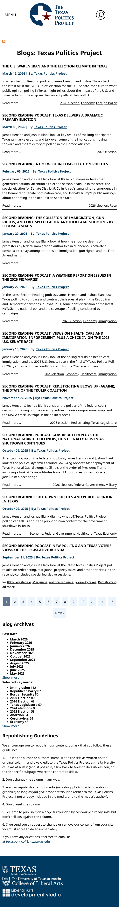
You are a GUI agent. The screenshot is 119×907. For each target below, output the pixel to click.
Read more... (11, 103)
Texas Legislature (104, 422)
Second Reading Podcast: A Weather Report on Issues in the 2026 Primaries (56, 277)
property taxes (85, 582)
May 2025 (17, 673)
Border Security (22, 694)
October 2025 (20, 656)
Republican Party (23, 691)
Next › (59, 613)
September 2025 (22, 660)
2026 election (70, 103)
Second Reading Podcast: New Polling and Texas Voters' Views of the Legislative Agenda (57, 548)
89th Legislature (19, 582)
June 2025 (17, 670)
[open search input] (100, 15)
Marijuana (39, 582)
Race (113, 205)
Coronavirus (20, 718)
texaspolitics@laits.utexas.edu (28, 841)
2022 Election (20, 711)
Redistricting (80, 422)
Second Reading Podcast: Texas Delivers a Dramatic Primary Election (52, 117)
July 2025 (17, 666)
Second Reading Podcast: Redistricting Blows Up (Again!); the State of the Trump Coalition (58, 388)
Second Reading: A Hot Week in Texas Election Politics (55, 164)
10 (82, 602)
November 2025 (22, 653)
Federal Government (89, 484)
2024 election (20, 708)
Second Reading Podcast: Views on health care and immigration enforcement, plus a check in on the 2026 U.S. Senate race (55, 337)
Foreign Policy (106, 103)
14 (101, 602)
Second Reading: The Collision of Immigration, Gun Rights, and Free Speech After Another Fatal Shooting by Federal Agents (57, 222)
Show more (10, 677)
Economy (87, 103)
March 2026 (19, 639)
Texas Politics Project (50, 73)
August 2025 (19, 663)
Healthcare (88, 374)
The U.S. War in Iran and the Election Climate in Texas (55, 66)
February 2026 (21, 642)
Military (111, 484)
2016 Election (20, 701)
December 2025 (22, 649)
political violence (61, 582)
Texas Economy (105, 533)
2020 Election (20, 698)
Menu (10, 14)
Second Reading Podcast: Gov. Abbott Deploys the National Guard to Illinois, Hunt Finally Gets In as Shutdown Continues (53, 439)
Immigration (107, 321)
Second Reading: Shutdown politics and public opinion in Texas (57, 499)
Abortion (17, 715)
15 (112, 602)
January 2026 (20, 646)
